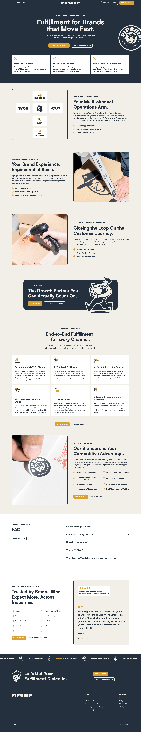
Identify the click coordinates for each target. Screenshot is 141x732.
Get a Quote (126, 3)
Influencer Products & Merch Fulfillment (95, 713)
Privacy (127, 724)
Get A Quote (100, 674)
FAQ (18, 3)
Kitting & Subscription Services (93, 704)
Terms (121, 724)
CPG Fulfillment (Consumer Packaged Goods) (97, 710)
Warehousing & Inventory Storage (94, 707)
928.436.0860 (123, 704)
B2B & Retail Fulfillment (91, 701)
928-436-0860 (109, 3)
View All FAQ (19, 539)
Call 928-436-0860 (54, 303)
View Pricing (78, 424)
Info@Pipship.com (124, 707)
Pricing (25, 3)
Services (11, 3)
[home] (70, 3)
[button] (97, 526)
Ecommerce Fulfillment (91, 698)
